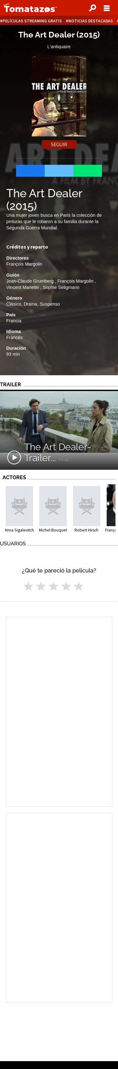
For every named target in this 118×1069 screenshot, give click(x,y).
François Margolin (24, 264)
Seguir (59, 144)
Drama (30, 304)
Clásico (13, 304)
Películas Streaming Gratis (32, 21)
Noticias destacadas (90, 21)
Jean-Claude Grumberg (30, 281)
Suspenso (50, 304)
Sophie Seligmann (61, 287)
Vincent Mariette (23, 287)
